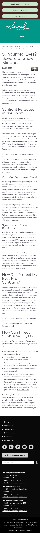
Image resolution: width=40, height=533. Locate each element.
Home (4, 46)
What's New (13, 46)
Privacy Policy (9, 440)
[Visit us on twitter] (17, 447)
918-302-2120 (23, 390)
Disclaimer (8, 436)
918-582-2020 (14, 480)
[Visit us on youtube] (24, 447)
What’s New (9, 429)
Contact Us (8, 425)
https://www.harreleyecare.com (14, 483)
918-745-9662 (14, 508)
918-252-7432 (14, 494)
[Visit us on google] (11, 447)
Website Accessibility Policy (23, 530)
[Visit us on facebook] (4, 447)
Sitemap (10, 530)
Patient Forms (9, 433)
